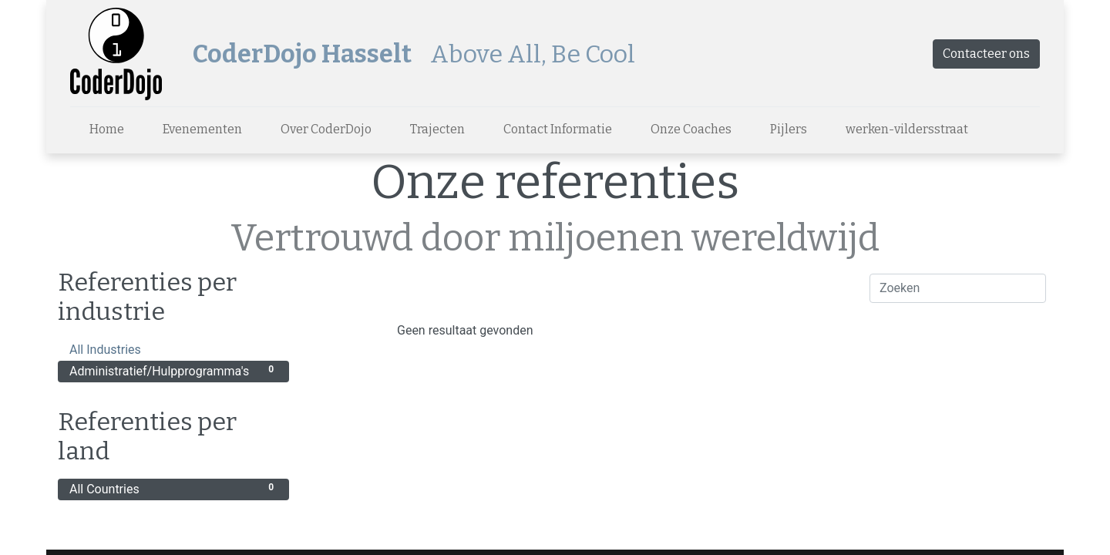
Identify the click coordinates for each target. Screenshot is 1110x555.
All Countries (173, 488)
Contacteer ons (986, 53)
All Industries (173, 349)
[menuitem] (106, 129)
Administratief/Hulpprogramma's (173, 370)
